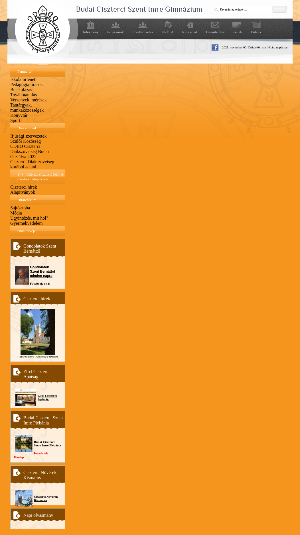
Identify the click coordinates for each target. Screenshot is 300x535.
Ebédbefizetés (142, 32)
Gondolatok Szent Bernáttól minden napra (42, 271)
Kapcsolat (189, 32)
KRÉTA (168, 32)
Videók (256, 32)
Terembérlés (215, 32)
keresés (279, 9)
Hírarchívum (26, 200)
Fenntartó (24, 71)
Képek (237, 32)
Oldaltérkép (26, 231)
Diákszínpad (26, 128)
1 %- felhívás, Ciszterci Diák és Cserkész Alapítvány (40, 176)
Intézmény (91, 32)
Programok (115, 32)
